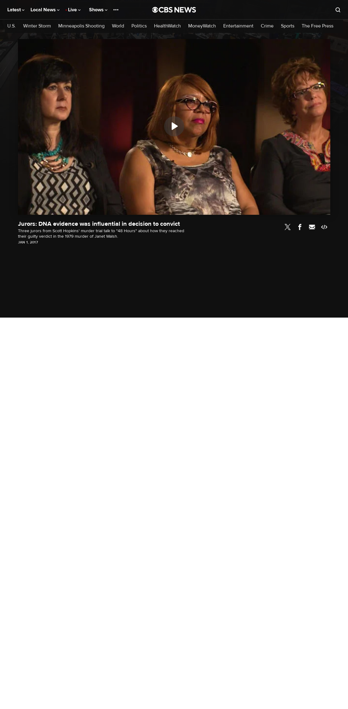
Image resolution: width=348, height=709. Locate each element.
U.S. (11, 26)
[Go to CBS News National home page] (174, 10)
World (118, 26)
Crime (267, 26)
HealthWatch (167, 26)
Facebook (300, 227)
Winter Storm (37, 26)
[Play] (174, 126)
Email (312, 227)
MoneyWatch (202, 26)
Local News (44, 9)
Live (74, 10)
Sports (287, 26)
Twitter (288, 227)
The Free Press (317, 26)
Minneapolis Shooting (81, 26)
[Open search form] (338, 10)
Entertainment (238, 26)
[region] (174, 127)
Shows (98, 9)
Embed (324, 227)
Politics (139, 26)
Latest (15, 9)
